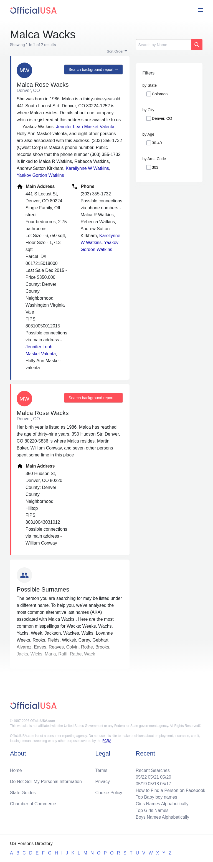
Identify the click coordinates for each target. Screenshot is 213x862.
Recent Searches (153, 770)
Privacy (102, 781)
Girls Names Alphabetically (162, 803)
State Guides (23, 792)
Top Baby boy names (156, 797)
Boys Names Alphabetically (162, 817)
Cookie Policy (108, 792)
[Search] (163, 44)
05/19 (141, 783)
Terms (101, 770)
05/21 (153, 777)
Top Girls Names (152, 810)
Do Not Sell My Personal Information (46, 781)
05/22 (141, 777)
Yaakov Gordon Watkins (40, 175)
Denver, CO (162, 118)
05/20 (165, 777)
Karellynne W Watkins (87, 168)
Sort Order (115, 51)
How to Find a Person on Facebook (170, 790)
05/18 (153, 783)
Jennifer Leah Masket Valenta (85, 126)
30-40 (157, 142)
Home (16, 770)
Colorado (160, 93)
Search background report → (93, 69)
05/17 (165, 783)
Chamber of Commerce (33, 803)
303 (155, 167)
